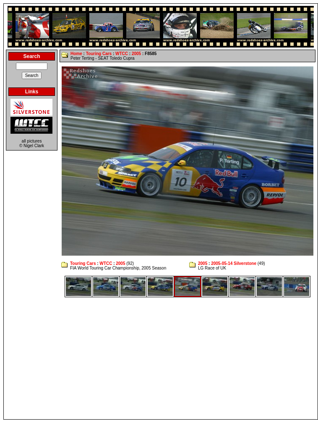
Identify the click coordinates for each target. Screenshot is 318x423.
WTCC (121, 53)
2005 (136, 53)
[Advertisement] (161, 358)
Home (76, 53)
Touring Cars (99, 53)
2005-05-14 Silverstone (233, 263)
